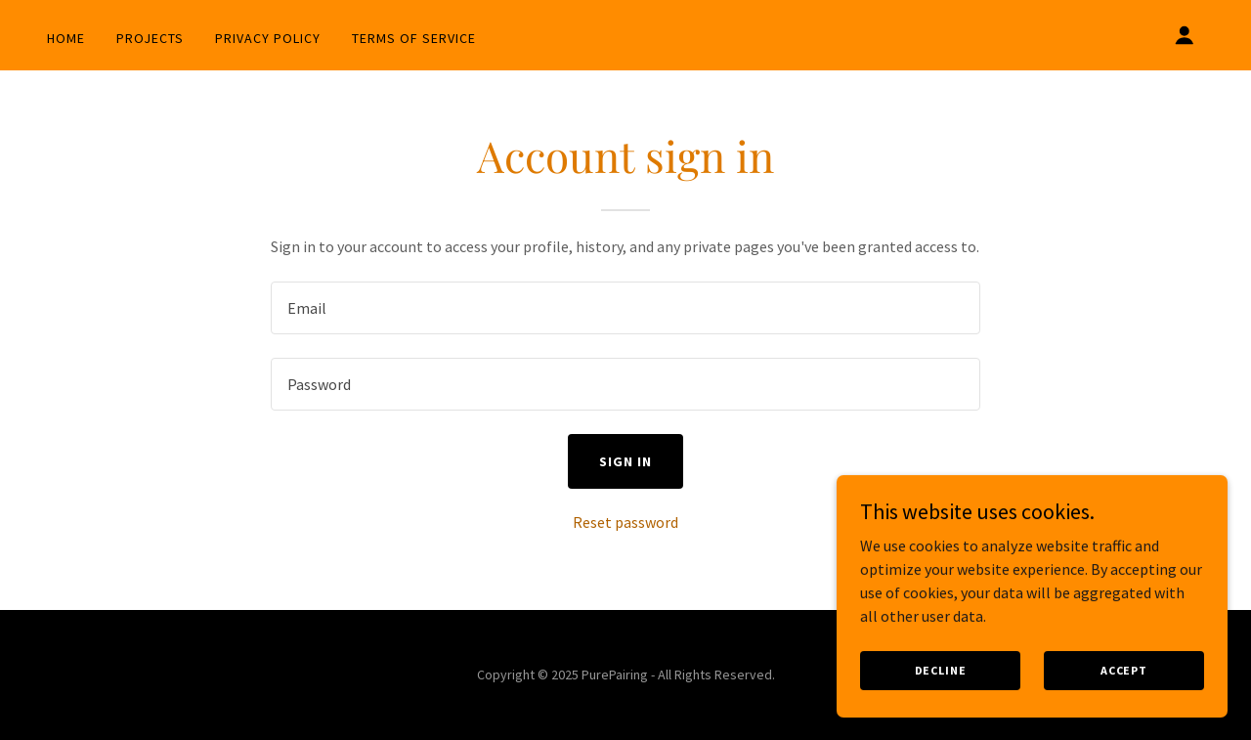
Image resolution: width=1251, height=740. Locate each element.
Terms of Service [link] (414, 38)
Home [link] (66, 38)
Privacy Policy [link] (268, 38)
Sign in (625, 461)
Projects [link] (150, 38)
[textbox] (625, 308)
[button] (1184, 35)
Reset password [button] (625, 522)
